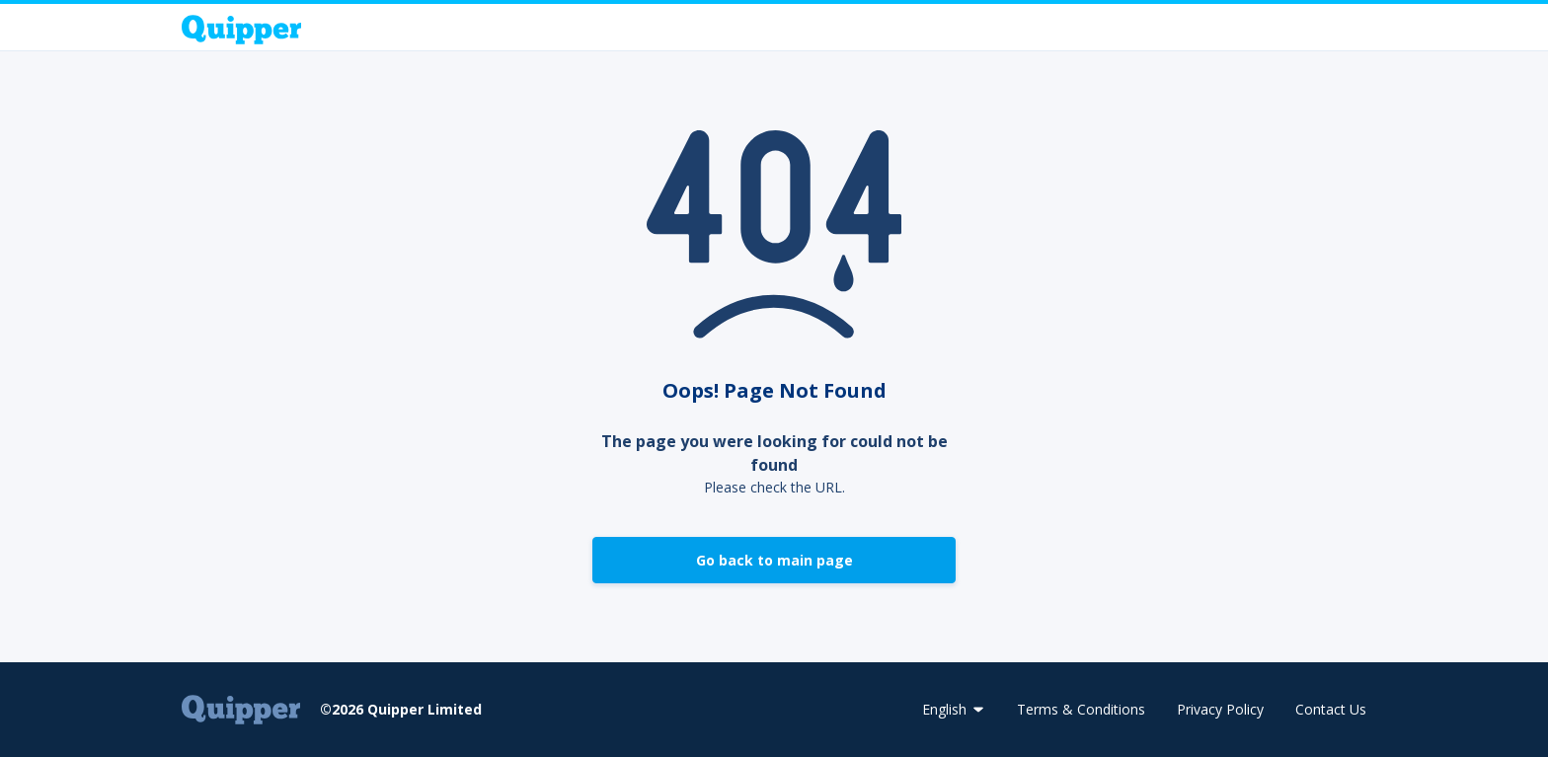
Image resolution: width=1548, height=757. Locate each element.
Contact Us (1330, 709)
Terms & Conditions (1081, 709)
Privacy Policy (1220, 709)
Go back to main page (774, 560)
